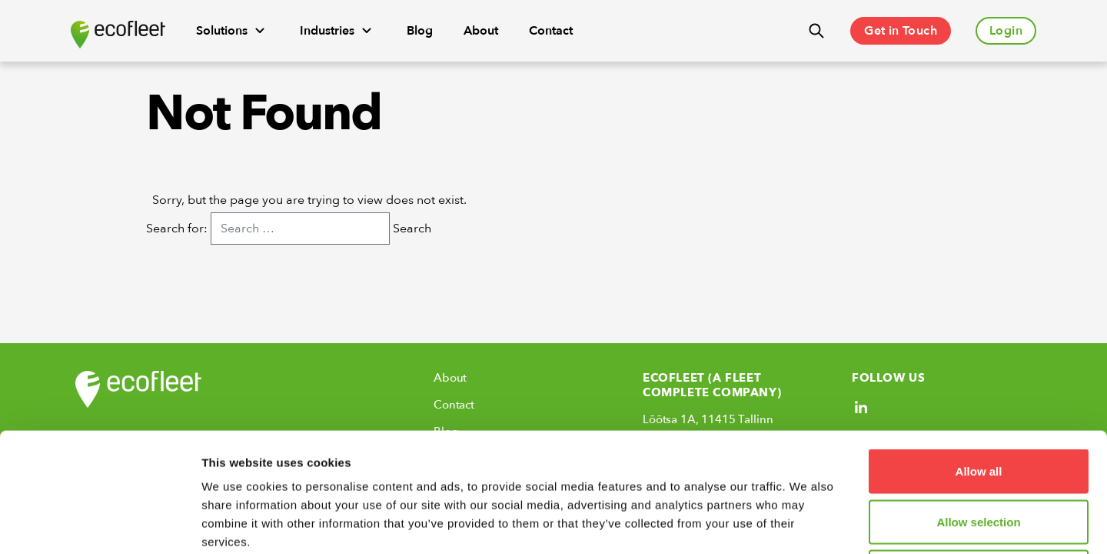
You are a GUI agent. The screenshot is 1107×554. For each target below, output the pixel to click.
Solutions (232, 31)
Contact (551, 30)
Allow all (979, 352)
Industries (338, 31)
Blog (420, 30)
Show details (807, 523)
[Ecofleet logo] (118, 34)
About (481, 30)
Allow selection (978, 402)
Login (1005, 30)
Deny (979, 452)
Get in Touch (900, 30)
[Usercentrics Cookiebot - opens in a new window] (99, 524)
